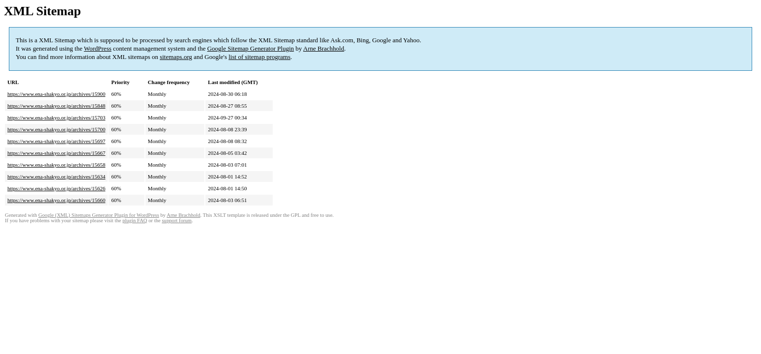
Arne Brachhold (323, 48)
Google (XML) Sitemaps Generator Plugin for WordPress (98, 215)
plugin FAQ (134, 220)
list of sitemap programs (259, 56)
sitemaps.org (176, 56)
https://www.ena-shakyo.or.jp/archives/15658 (56, 165)
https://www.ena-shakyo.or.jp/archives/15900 (56, 94)
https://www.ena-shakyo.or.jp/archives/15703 (56, 117)
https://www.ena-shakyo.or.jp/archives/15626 (56, 188)
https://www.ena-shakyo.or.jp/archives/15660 (56, 200)
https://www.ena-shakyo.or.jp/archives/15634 (56, 176)
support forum (177, 220)
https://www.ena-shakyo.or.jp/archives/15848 (56, 106)
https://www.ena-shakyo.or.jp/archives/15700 (56, 129)
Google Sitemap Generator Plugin (250, 48)
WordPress (98, 48)
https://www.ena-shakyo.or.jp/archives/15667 (56, 153)
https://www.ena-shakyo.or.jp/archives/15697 (56, 141)
